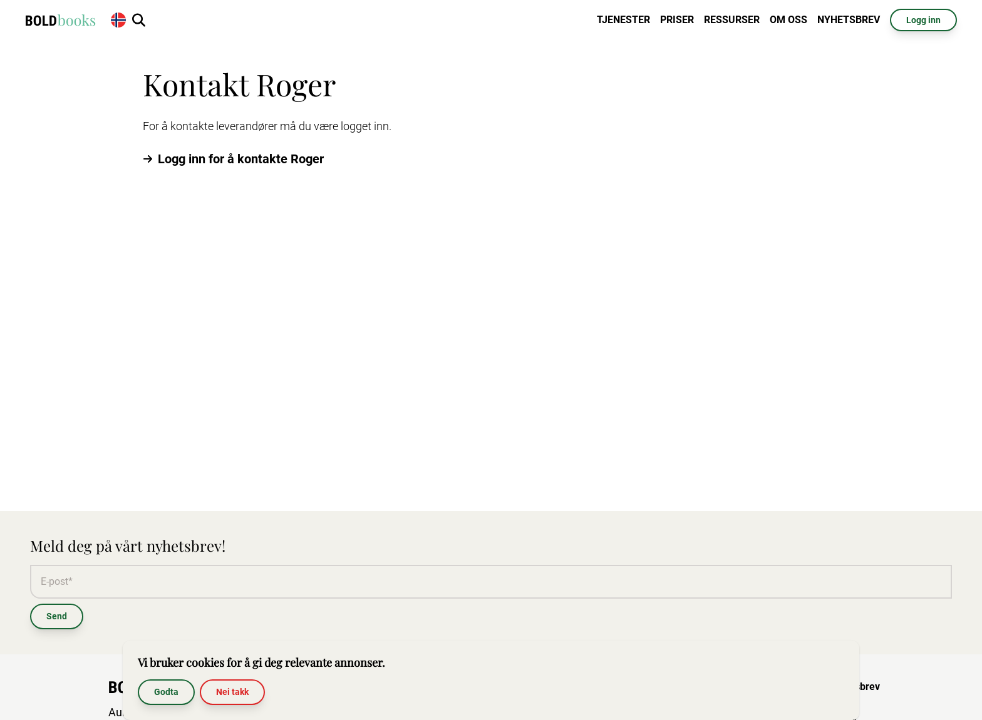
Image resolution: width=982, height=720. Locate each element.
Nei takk (232, 692)
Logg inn (923, 20)
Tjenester (623, 20)
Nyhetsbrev (848, 20)
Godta (166, 692)
